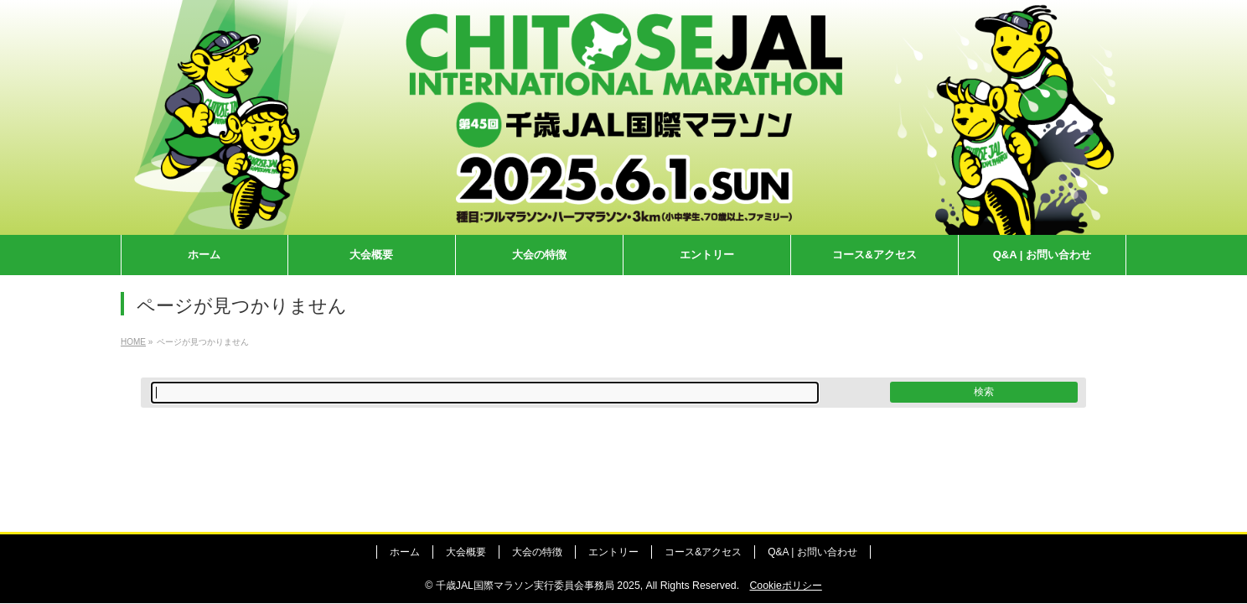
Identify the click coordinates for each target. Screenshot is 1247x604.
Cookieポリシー (785, 585)
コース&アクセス (703, 552)
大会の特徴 (537, 552)
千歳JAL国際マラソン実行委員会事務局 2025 (538, 585)
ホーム (405, 552)
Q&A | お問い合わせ (812, 552)
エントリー (613, 552)
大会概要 (466, 552)
